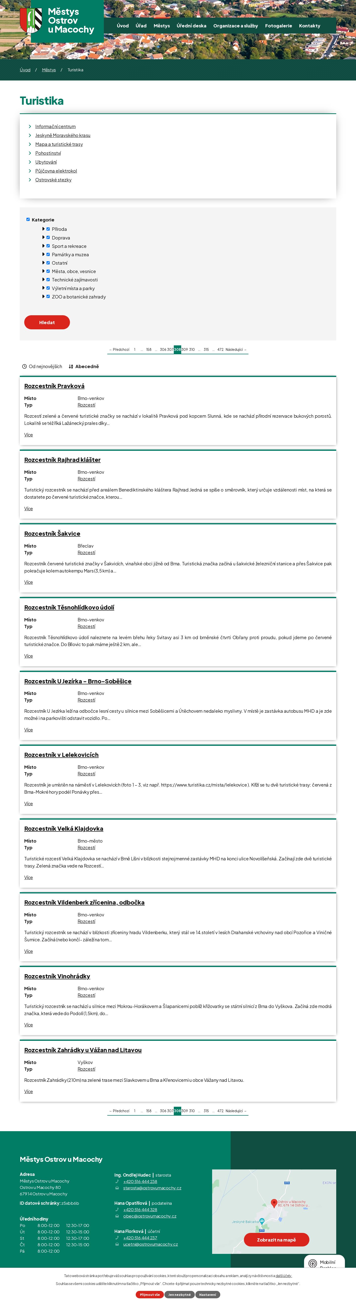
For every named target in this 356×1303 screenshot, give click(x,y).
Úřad (141, 25)
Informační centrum (55, 126)
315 (206, 349)
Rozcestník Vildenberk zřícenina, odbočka (84, 902)
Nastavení (207, 1295)
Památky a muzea (70, 254)
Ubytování (46, 162)
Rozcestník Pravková (54, 385)
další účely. (284, 1275)
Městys (162, 25)
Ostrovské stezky (53, 179)
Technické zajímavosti (75, 279)
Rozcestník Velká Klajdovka (63, 828)
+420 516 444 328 (140, 1209)
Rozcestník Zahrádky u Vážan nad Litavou (83, 1049)
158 (149, 349)
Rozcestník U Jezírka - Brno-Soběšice (78, 681)
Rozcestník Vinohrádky (57, 976)
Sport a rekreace (69, 246)
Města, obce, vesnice (74, 271)
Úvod (123, 25)
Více (28, 434)
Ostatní (59, 263)
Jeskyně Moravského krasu (62, 135)
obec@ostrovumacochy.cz (150, 1216)
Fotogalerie (278, 25)
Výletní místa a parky (73, 288)
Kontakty (309, 25)
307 (170, 349)
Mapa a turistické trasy (59, 144)
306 (163, 349)
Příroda (59, 229)
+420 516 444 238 (140, 1181)
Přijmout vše (150, 1295)
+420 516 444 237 (140, 1237)
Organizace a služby (235, 25)
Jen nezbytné (179, 1295)
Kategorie (43, 219)
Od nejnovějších (45, 366)
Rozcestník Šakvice (52, 533)
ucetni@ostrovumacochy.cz (150, 1244)
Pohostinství (48, 153)
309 (184, 349)
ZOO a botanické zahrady (79, 296)
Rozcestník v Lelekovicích (61, 754)
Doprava (61, 237)
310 (192, 349)
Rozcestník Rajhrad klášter (62, 459)
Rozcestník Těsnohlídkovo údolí (69, 607)
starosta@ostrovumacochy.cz (152, 1187)
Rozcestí (86, 405)
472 (220, 349)
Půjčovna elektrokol (56, 171)
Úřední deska (191, 25)
